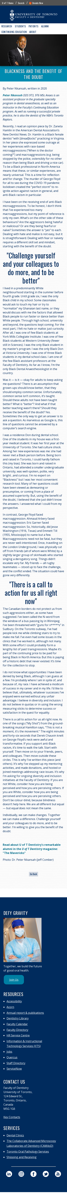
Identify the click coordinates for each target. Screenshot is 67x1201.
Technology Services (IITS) (24, 1046)
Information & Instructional (24, 1041)
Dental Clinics (15, 1135)
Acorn (10, 1007)
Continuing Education (14, 32)
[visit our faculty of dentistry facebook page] (33, 1174)
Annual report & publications (25, 1013)
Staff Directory (16, 1063)
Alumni (45, 26)
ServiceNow (14, 1069)
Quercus (12, 1057)
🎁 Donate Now (36, 3)
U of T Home (7, 3)
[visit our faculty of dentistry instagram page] (21, 1174)
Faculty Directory (17, 1030)
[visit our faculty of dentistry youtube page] (58, 1174)
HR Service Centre (18, 1035)
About (32, 32)
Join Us (13, 980)
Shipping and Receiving (22, 1157)
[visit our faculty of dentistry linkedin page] (9, 1174)
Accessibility (14, 1001)
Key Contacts (11, 1117)
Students (20, 26)
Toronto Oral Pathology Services (28, 1151)
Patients (34, 26)
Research (6, 26)
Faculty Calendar (17, 1024)
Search (21, 3)
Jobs (9, 1052)
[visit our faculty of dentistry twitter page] (46, 1174)
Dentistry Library (18, 1018)
